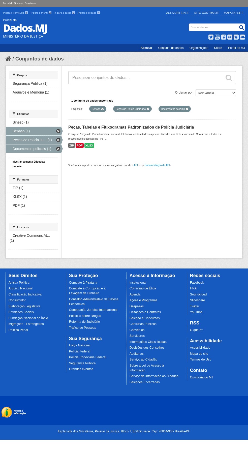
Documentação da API (157, 165)
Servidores (137, 336)
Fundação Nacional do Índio (28, 318)
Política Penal (18, 330)
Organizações (199, 48)
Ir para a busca (65, 12)
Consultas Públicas (143, 324)
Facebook (197, 282)
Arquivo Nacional (21, 288)
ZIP (71, 145)
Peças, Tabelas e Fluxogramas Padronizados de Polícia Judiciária (131, 127)
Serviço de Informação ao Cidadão (154, 376)
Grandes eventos (81, 369)
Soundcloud (198, 294)
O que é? (196, 330)
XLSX (89, 145)
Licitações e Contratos (145, 312)
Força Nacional (79, 345)
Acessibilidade (177, 12)
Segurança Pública (82, 363)
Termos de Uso (200, 359)
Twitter (194, 306)
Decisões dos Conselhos (147, 347)
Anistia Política (19, 282)
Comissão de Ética (143, 288)
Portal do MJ (236, 48)
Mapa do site (199, 353)
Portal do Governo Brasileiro (19, 3)
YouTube (196, 312)
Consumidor (17, 300)
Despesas (137, 306)
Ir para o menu (41, 12)
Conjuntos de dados (39, 59)
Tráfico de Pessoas (82, 327)
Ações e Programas (144, 300)
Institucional (138, 282)
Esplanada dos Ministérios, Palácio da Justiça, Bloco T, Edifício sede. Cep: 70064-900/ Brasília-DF (124, 431)
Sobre (218, 48)
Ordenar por (184, 92)
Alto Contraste (206, 12)
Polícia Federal (79, 351)
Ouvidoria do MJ (201, 377)
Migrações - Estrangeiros (26, 324)
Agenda (135, 294)
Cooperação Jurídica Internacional (93, 310)
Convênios (137, 330)
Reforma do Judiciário (84, 321)
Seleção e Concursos (145, 318)
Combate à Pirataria (83, 282)
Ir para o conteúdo (16, 12)
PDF (80, 145)
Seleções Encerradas (145, 382)
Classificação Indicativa (25, 294)
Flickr (194, 288)
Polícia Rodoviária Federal (87, 357)
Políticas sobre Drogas (85, 316)
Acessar (146, 48)
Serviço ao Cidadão (143, 359)
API (136, 165)
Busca (189, 24)
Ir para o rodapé (89, 12)
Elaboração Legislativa (25, 306)
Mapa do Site (234, 12)
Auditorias (137, 353)
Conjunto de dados (171, 48)
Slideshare (197, 300)
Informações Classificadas (148, 342)
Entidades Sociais (21, 312)
